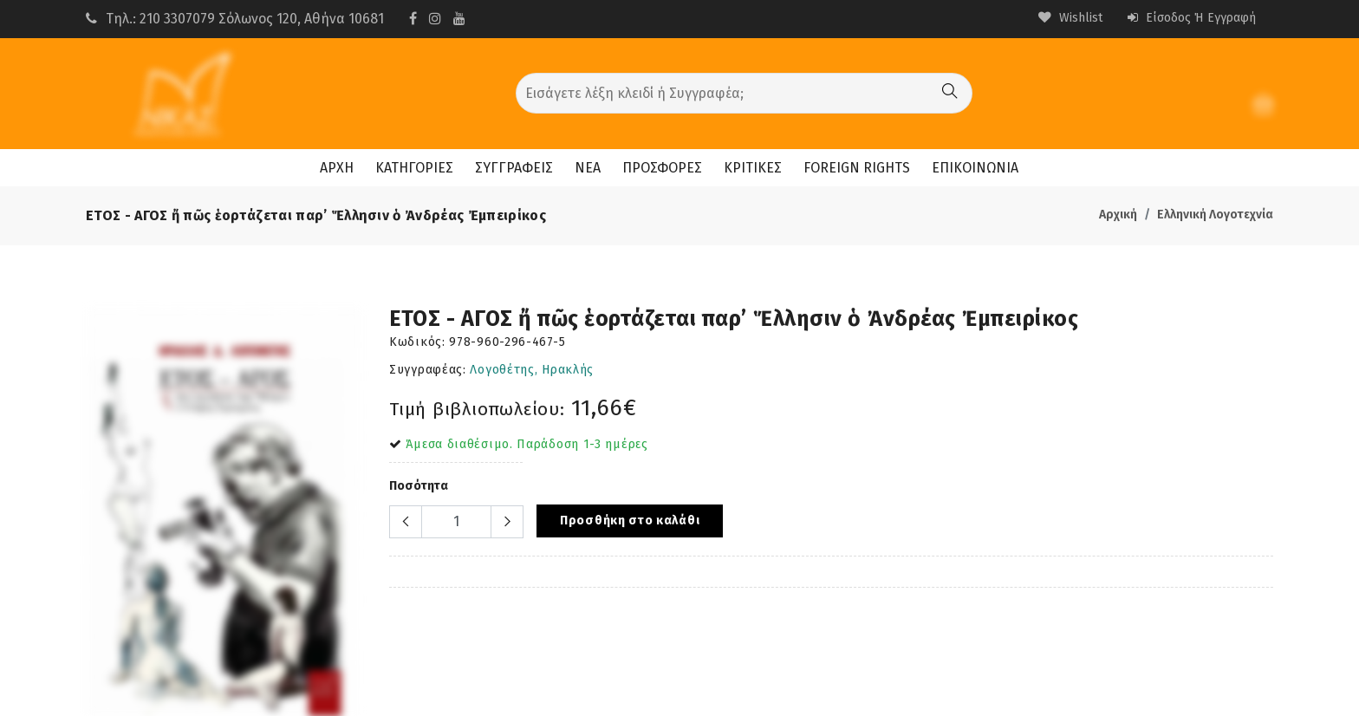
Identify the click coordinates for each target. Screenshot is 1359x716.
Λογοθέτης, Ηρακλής (532, 369)
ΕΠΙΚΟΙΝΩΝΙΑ (975, 167)
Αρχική (1118, 214)
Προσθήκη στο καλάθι (629, 520)
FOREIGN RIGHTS (856, 167)
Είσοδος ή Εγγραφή (1192, 17)
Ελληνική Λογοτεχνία (1215, 214)
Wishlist (1070, 17)
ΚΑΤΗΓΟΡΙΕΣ (414, 167)
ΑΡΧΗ (337, 167)
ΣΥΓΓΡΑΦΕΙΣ (514, 167)
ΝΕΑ (588, 167)
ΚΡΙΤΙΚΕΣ (753, 167)
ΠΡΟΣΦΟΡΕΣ (662, 167)
